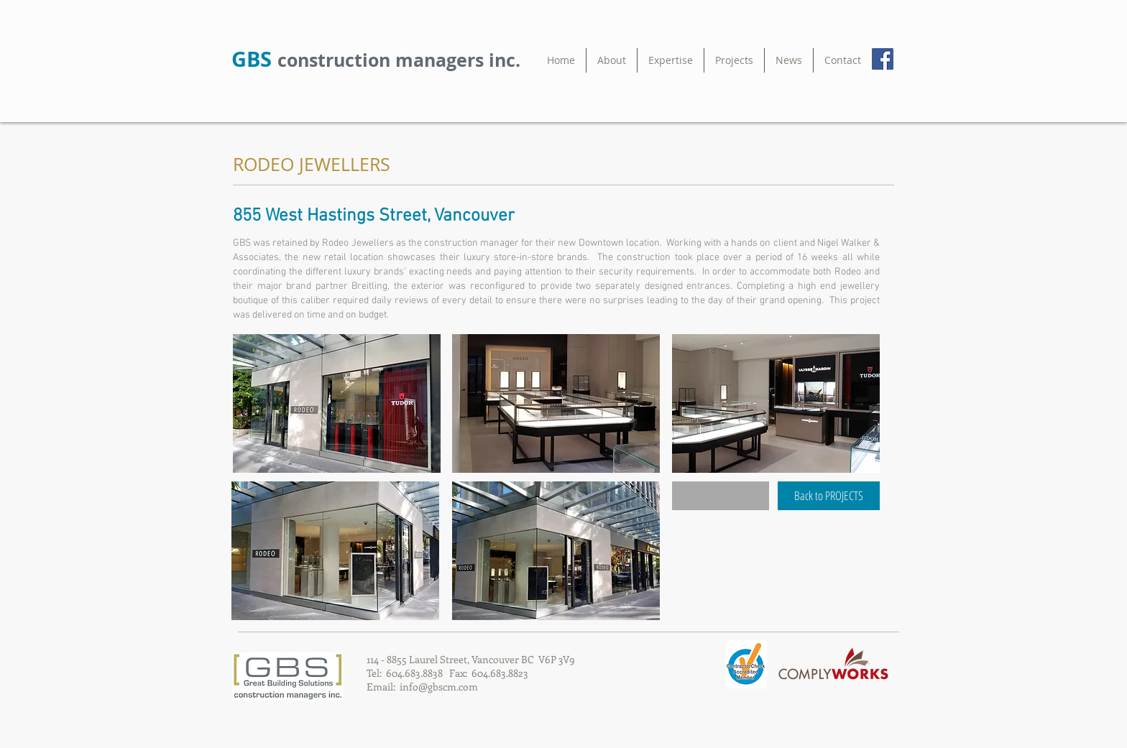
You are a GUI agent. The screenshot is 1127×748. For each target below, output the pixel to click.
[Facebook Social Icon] (882, 59)
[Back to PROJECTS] (829, 495)
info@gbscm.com (439, 686)
